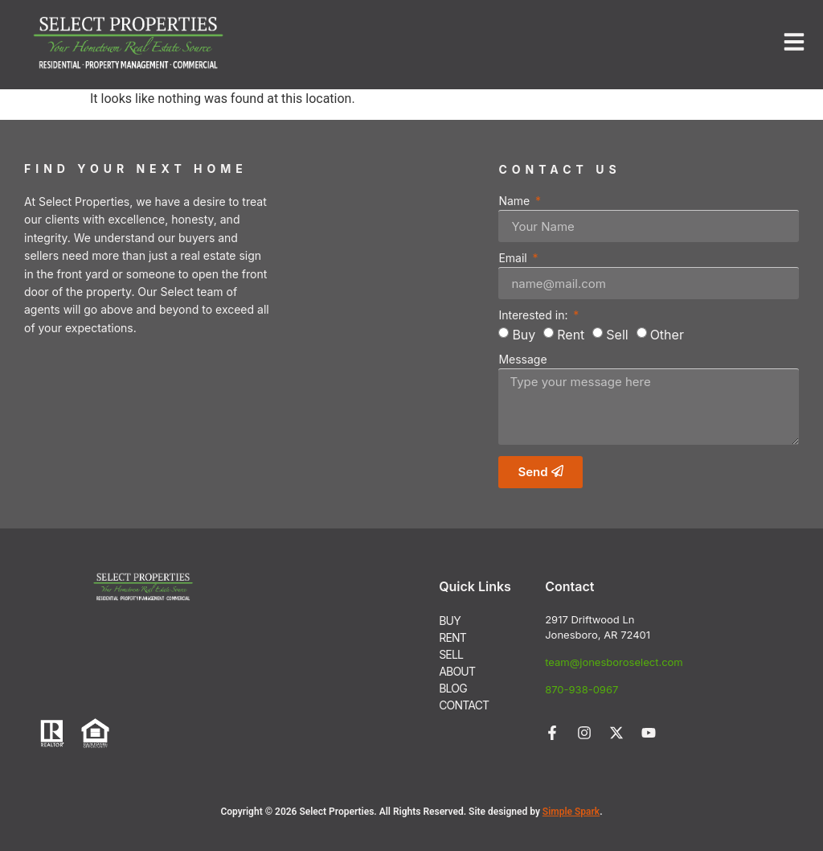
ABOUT (457, 671)
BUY (450, 620)
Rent (570, 335)
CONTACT (464, 705)
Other (667, 335)
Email (514, 259)
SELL (451, 654)
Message (522, 360)
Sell (617, 335)
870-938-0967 (581, 689)
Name (515, 201)
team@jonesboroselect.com (614, 662)
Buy (523, 335)
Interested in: (534, 316)
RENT (452, 637)
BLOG (453, 688)
